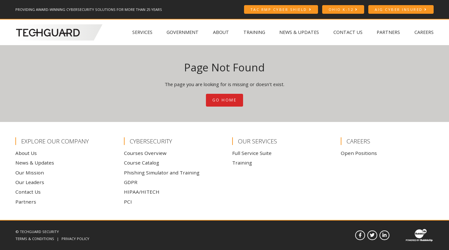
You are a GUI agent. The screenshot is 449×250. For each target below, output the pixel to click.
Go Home (224, 100)
